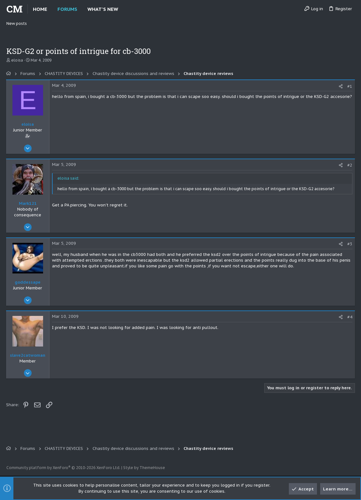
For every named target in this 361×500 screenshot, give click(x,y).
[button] (123, 9)
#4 (349, 317)
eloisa (17, 60)
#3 (349, 244)
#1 (349, 86)
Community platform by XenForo (63, 467)
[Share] (340, 86)
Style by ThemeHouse (144, 467)
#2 (349, 165)
